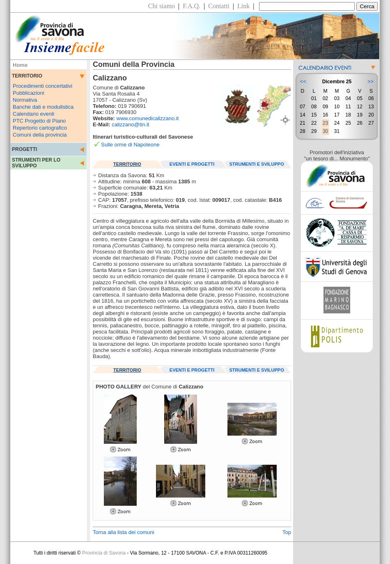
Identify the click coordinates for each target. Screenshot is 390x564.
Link (243, 5)
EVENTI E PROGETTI (192, 164)
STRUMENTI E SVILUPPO (256, 164)
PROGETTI (24, 149)
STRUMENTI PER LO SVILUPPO (36, 163)
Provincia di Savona (104, 553)
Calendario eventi (33, 114)
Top (286, 532)
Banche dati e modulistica (43, 107)
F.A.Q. (191, 5)
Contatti (218, 5)
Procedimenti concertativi (42, 86)
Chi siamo (161, 5)
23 (325, 123)
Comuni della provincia (40, 135)
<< (303, 81)
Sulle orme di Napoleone (130, 145)
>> (370, 81)
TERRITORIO (127, 164)
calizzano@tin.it (130, 124)
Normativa (25, 100)
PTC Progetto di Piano (39, 121)
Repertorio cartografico (40, 128)
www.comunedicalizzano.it (148, 118)
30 (325, 131)
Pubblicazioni (28, 93)
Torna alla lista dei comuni (123, 532)
